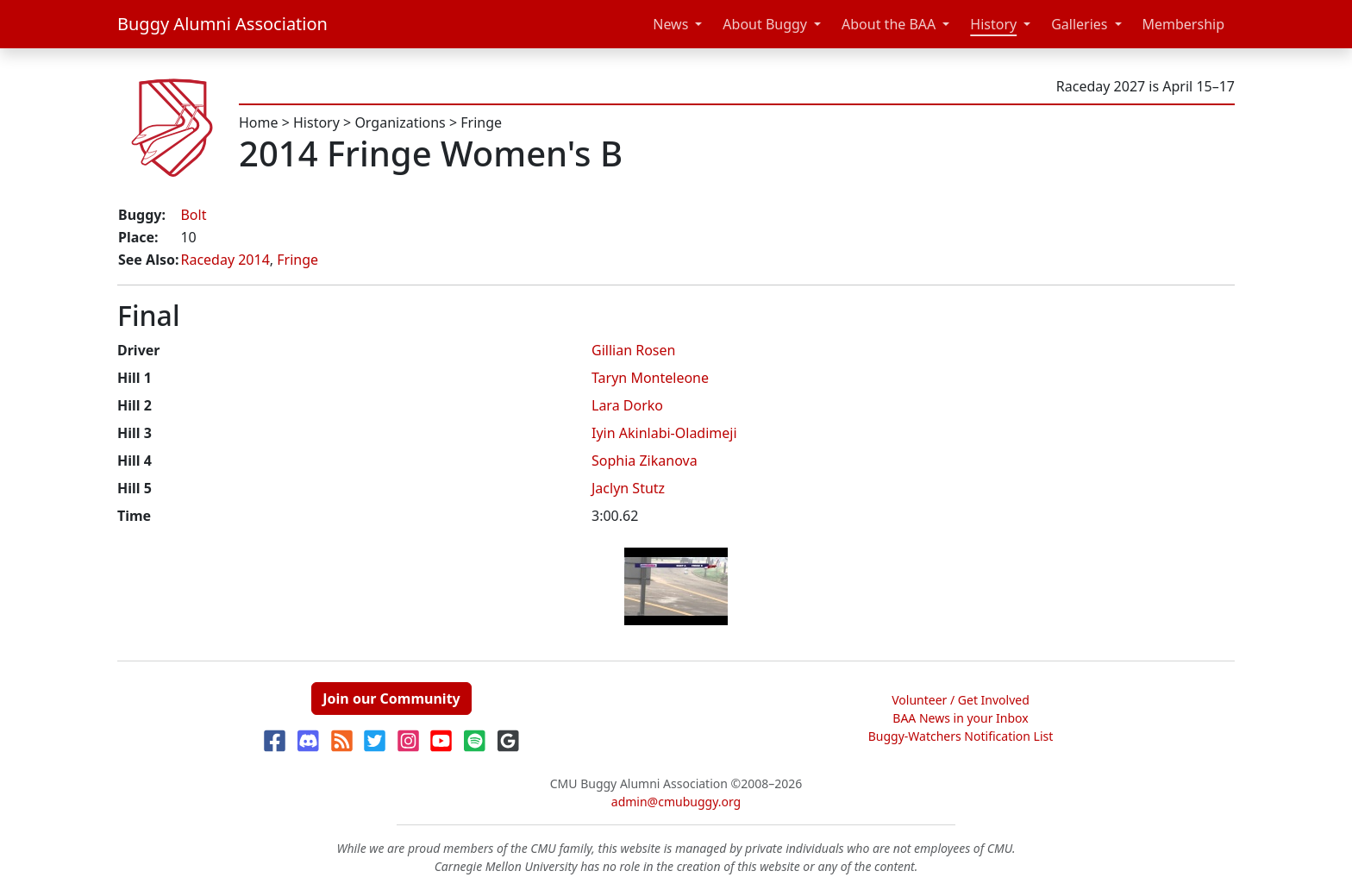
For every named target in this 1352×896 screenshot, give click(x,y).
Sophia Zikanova (645, 460)
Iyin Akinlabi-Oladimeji (664, 432)
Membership (1183, 24)
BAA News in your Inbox (960, 718)
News (670, 24)
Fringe (481, 122)
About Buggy (765, 24)
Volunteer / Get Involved (961, 700)
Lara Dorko (627, 405)
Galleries (1079, 24)
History (993, 24)
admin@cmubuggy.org (676, 801)
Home (259, 122)
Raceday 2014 (224, 259)
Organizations (399, 122)
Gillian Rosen (633, 350)
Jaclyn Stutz (628, 488)
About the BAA (889, 24)
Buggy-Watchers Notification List (961, 736)
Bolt (193, 214)
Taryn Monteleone (650, 377)
